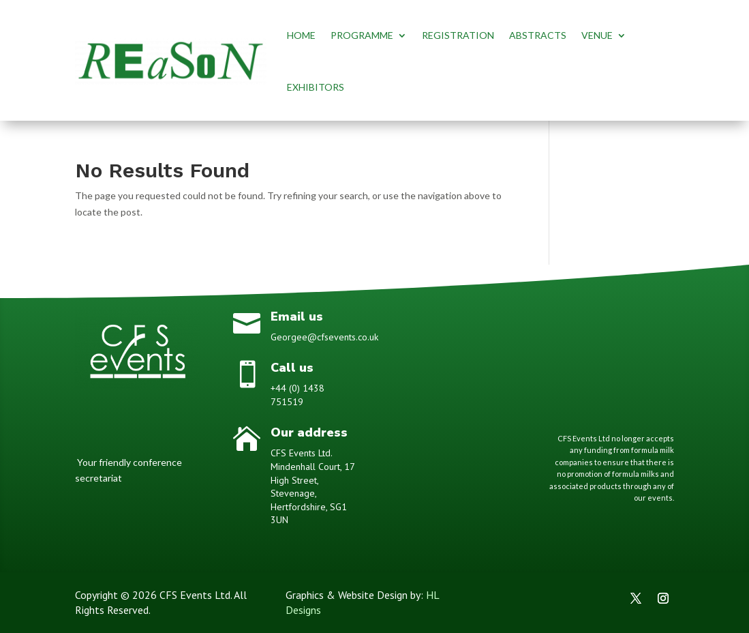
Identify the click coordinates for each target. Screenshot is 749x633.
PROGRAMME (362, 35)
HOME (301, 35)
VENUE (597, 35)
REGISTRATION (458, 35)
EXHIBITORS (315, 87)
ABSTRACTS (537, 35)
